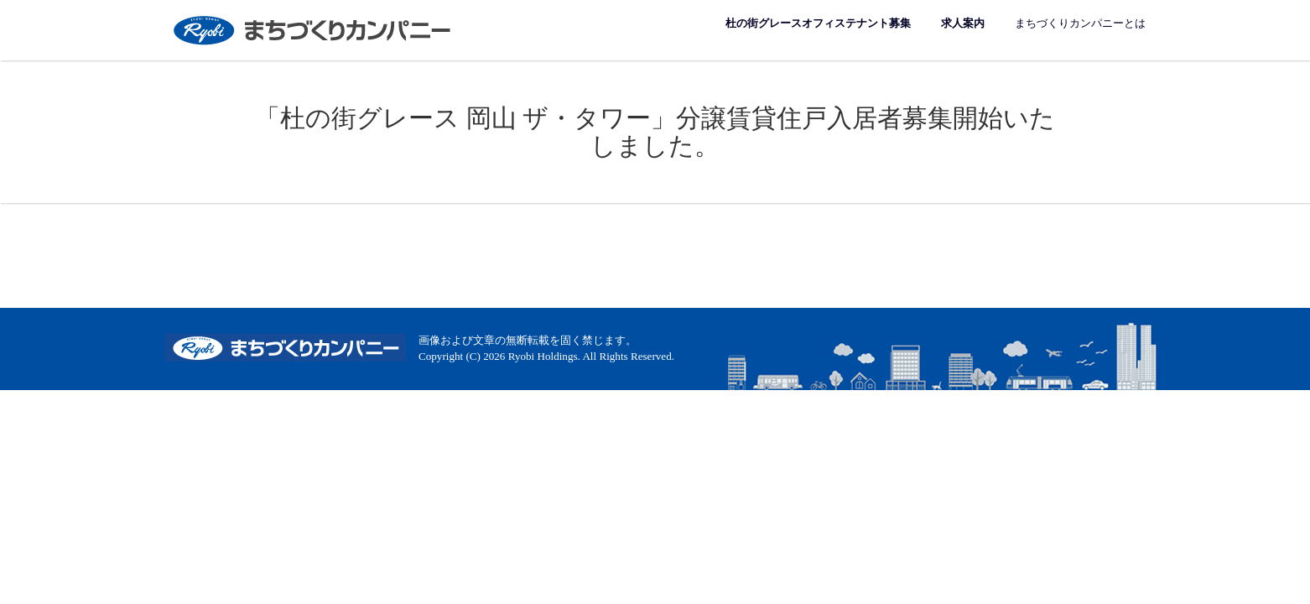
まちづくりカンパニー (313, 29)
